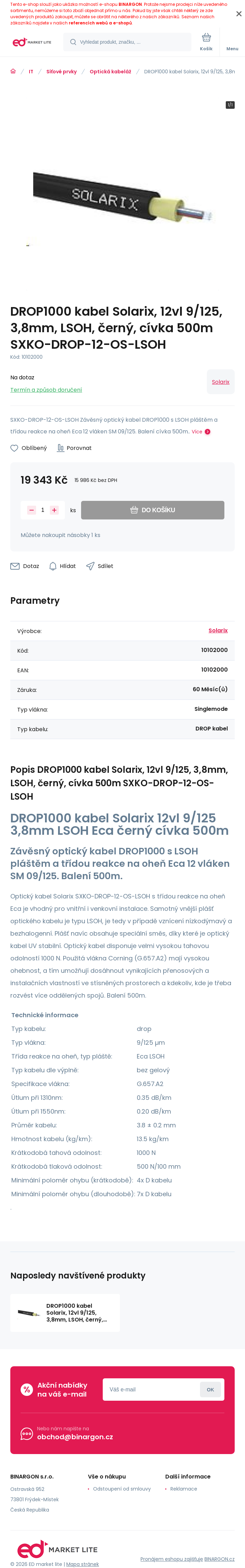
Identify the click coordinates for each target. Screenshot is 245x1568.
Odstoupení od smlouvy (122, 1488)
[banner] (32, 42)
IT (31, 71)
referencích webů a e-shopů (100, 23)
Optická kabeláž (110, 71)
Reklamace (183, 1488)
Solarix (221, 382)
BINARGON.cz (219, 1558)
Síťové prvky (61, 71)
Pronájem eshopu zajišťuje (172, 1558)
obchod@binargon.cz (75, 1437)
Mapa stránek (82, 1564)
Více (197, 431)
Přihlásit (210, 1389)
